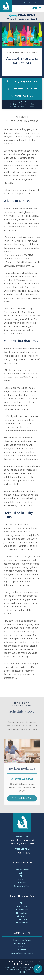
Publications (22, 910)
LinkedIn (22, 919)
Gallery (22, 873)
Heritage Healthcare (18, 104)
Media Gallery (22, 906)
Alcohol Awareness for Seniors (22, 106)
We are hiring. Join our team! (22, 17)
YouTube (22, 923)
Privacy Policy (11, 967)
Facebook (22, 913)
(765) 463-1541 (24, 787)
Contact (22, 883)
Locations (25, 102)
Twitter (22, 916)
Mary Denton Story (22, 943)
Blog (32, 104)
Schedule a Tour (22, 88)
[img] (7, 81)
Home (15, 102)
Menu (37, 9)
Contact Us (22, 96)
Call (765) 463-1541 (22, 81)
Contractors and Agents (22, 953)
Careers (22, 879)
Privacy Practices (31, 967)
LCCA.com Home (32, 2)
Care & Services (22, 870)
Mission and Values (22, 940)
